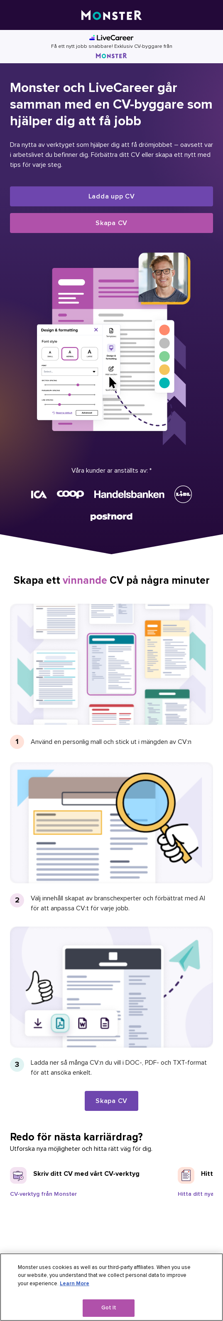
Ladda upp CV (111, 196)
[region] (111, 1287)
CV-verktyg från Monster (43, 1193)
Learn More (74, 1283)
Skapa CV (111, 223)
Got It (109, 1307)
